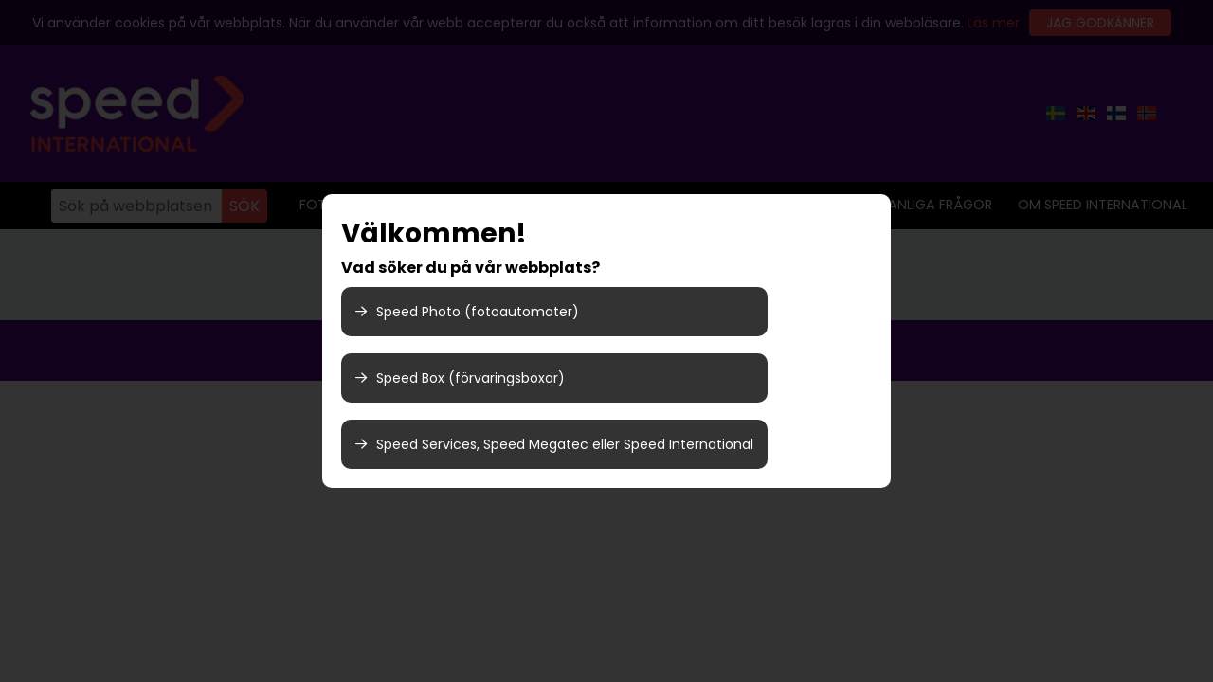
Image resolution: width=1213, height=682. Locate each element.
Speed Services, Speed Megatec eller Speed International (554, 444)
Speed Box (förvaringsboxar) (460, 377)
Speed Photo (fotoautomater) (467, 311)
